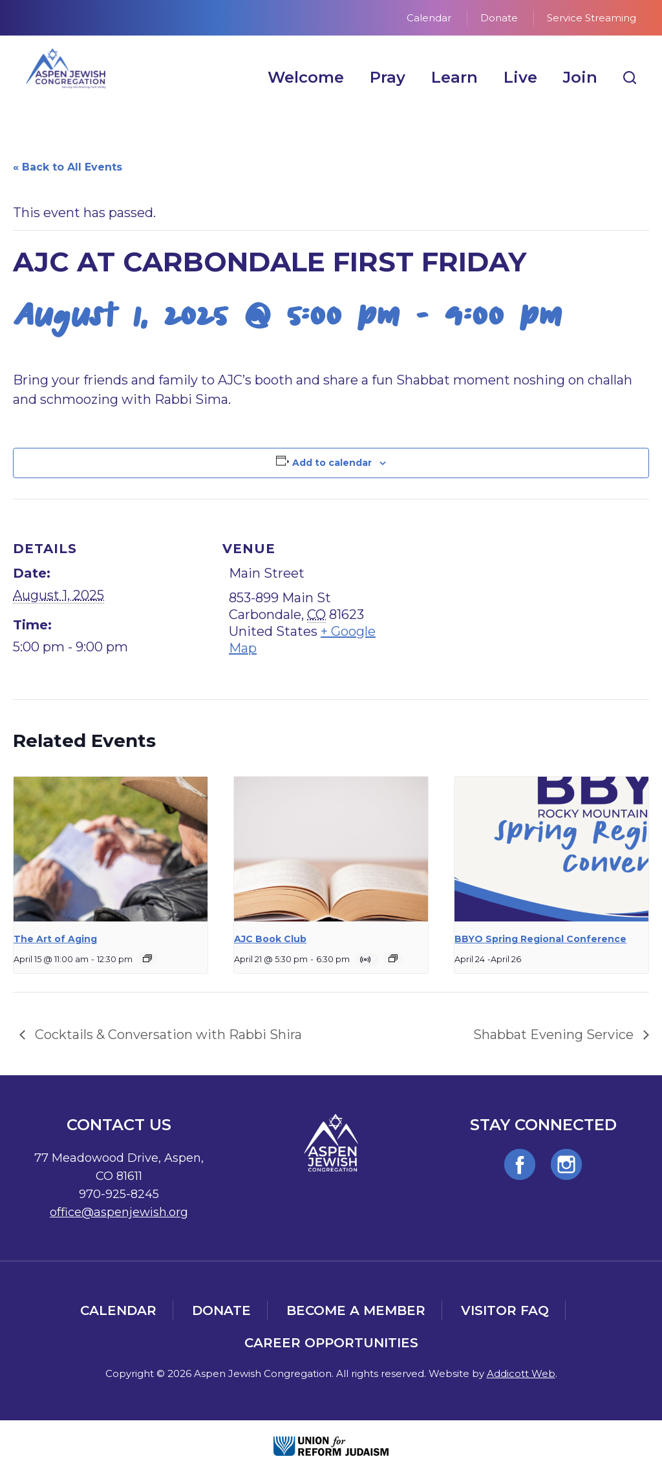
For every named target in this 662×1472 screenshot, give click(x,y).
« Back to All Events (67, 167)
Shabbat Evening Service (555, 1034)
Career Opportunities (331, 1343)
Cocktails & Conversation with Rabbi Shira (167, 1034)
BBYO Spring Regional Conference (540, 939)
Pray (387, 77)
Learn (454, 77)
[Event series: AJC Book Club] (393, 958)
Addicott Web (521, 1373)
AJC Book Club (270, 939)
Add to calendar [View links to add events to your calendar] (332, 462)
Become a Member (355, 1310)
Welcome (306, 77)
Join (580, 77)
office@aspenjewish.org (119, 1212)
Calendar (429, 18)
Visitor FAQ (505, 1310)
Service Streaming (591, 18)
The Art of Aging (55, 939)
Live (520, 77)
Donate (499, 18)
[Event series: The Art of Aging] (147, 958)
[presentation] (111, 849)
